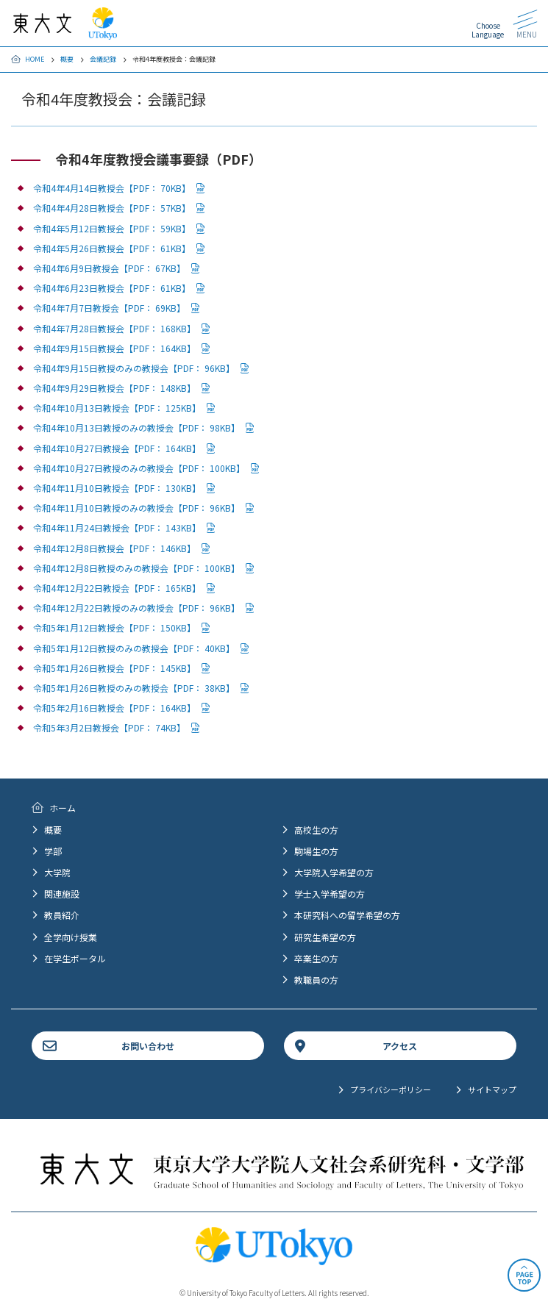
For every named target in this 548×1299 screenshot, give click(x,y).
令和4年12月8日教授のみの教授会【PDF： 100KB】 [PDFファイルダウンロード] (136, 568)
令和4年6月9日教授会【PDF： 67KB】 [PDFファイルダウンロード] (109, 268)
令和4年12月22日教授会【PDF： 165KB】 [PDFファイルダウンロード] (117, 587)
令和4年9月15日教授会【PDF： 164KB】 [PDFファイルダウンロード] (114, 348)
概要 (67, 59)
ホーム (62, 807)
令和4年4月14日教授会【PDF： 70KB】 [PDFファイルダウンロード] (112, 188)
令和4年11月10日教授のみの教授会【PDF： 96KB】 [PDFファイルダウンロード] (136, 507)
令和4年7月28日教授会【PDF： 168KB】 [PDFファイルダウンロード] (114, 328)
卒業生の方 (316, 958)
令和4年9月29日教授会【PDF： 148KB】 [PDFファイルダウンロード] (114, 388)
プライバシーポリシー (390, 1089)
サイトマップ (492, 1089)
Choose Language (488, 30)
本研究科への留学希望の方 (347, 915)
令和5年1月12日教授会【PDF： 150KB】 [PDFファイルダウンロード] (114, 627)
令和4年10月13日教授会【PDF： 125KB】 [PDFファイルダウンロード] (117, 407)
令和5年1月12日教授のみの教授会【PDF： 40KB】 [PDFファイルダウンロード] (134, 648)
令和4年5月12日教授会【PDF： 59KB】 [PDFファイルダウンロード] (112, 228)
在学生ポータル (75, 958)
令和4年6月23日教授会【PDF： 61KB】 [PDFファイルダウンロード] (112, 288)
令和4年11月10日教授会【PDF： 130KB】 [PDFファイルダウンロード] (117, 488)
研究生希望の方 (325, 937)
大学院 (57, 872)
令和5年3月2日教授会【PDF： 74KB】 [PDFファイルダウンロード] (109, 727)
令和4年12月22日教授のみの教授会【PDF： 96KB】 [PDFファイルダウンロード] (136, 607)
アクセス (399, 1045)
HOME (34, 59)
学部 (53, 851)
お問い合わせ (147, 1045)
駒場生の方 (316, 851)
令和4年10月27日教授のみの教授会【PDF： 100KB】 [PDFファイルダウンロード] (139, 468)
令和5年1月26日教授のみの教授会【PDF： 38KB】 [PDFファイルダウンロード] (134, 687)
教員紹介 (61, 915)
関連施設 (61, 893)
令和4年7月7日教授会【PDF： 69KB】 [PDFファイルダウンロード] (109, 307)
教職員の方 (316, 979)
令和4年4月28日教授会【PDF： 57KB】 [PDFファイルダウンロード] (112, 207)
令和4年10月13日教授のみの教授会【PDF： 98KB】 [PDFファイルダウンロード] (136, 427)
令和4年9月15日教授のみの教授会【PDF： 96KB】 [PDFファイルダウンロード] (134, 368)
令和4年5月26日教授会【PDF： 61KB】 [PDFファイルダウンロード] (112, 248)
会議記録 (103, 59)
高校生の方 (316, 829)
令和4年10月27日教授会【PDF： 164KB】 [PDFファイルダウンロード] (117, 448)
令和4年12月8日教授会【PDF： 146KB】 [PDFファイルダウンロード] (114, 548)
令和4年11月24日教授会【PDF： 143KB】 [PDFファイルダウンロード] (117, 527)
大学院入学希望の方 (334, 872)
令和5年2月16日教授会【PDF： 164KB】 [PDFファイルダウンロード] (114, 707)
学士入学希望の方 (329, 893)
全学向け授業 (70, 937)
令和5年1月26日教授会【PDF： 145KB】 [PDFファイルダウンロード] (114, 668)
